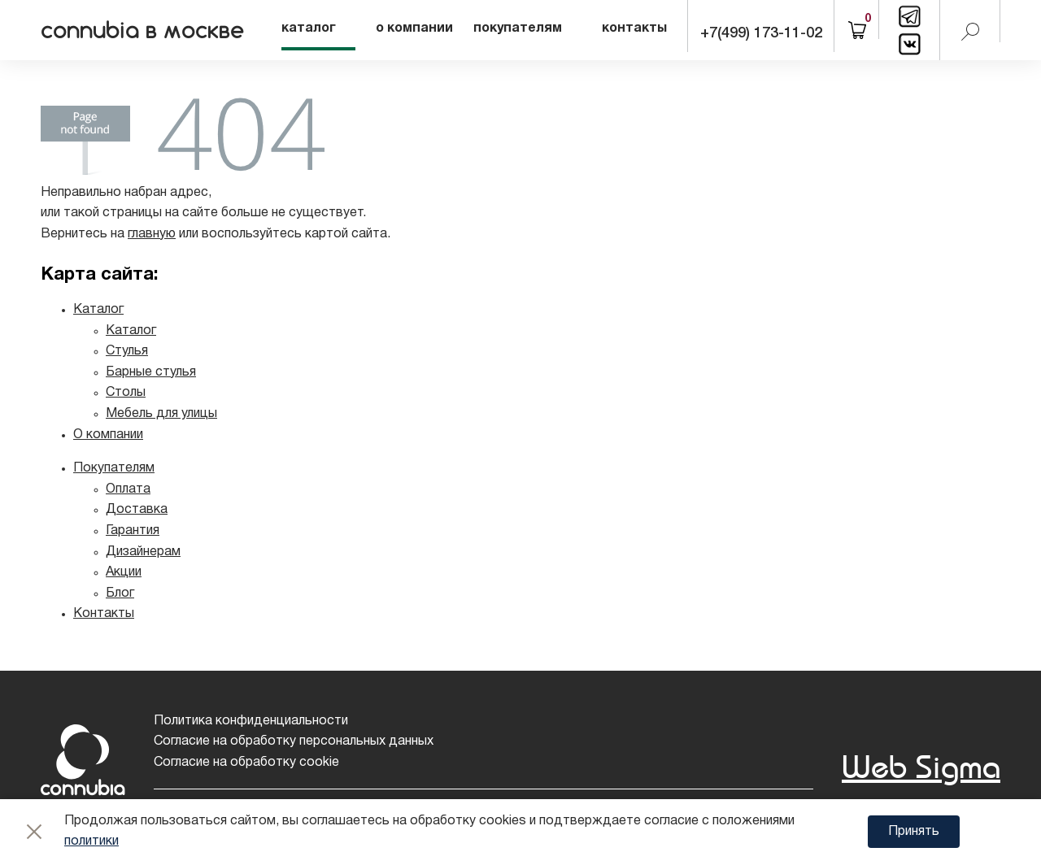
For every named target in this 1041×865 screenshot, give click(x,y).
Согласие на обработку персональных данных (293, 741)
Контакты (103, 613)
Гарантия (132, 531)
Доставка (137, 509)
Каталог (98, 309)
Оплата (128, 489)
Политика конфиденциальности (251, 721)
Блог (120, 593)
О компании (108, 435)
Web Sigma (921, 766)
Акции (124, 572)
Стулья (127, 351)
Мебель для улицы (161, 413)
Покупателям (114, 468)
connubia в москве (144, 30)
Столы (126, 392)
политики (91, 841)
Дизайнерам (143, 552)
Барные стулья (151, 372)
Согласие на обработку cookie (246, 762)
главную (152, 234)
